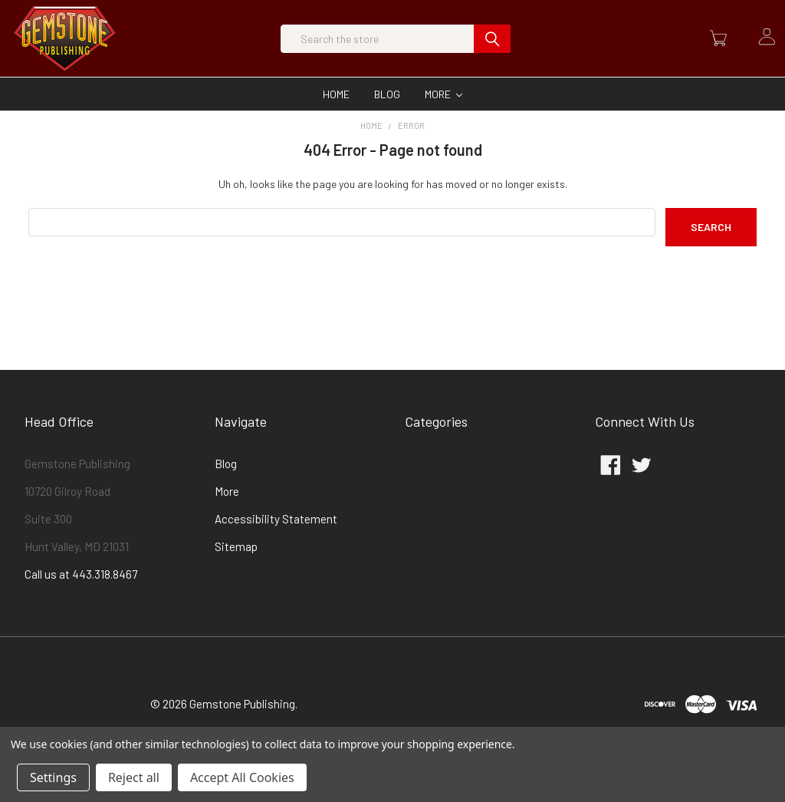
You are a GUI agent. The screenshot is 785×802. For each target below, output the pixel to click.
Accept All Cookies (242, 777)
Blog (387, 124)
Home (336, 124)
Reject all (133, 777)
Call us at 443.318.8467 (81, 605)
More (444, 124)
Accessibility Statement (276, 549)
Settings (53, 777)
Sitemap (236, 577)
